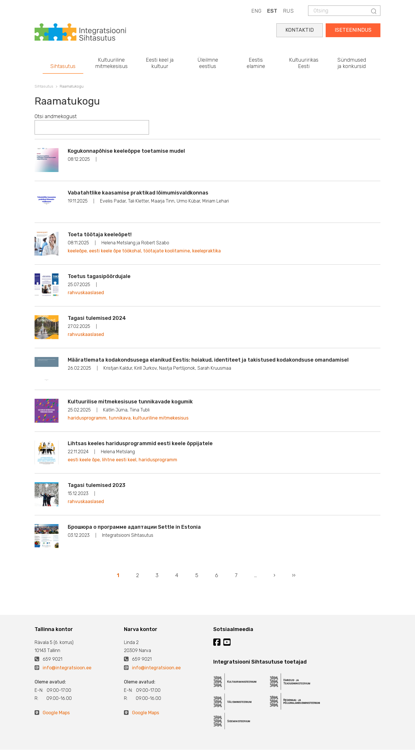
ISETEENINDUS (353, 30)
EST (272, 11)
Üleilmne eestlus (207, 63)
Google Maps (56, 712)
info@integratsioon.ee (67, 667)
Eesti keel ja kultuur (159, 63)
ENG (256, 11)
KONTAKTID (299, 30)
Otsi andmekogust (56, 116)
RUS (288, 11)
